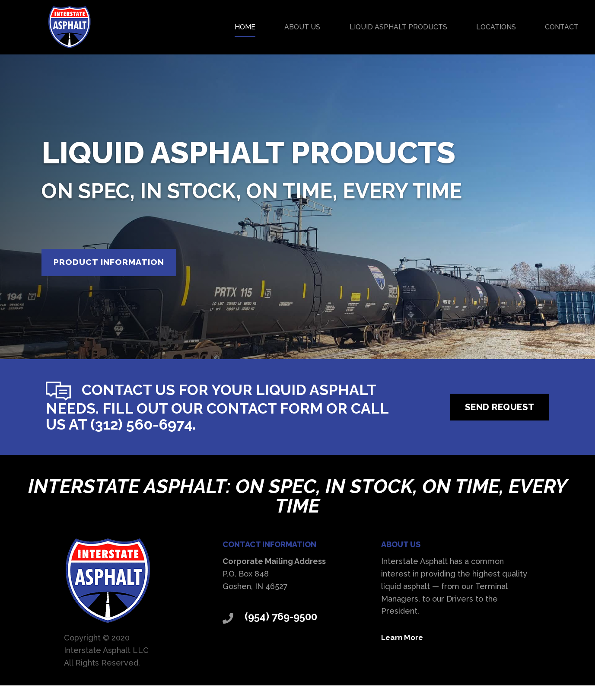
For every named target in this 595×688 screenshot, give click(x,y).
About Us (302, 27)
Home (245, 27)
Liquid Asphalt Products (398, 27)
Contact (562, 27)
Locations (496, 27)
